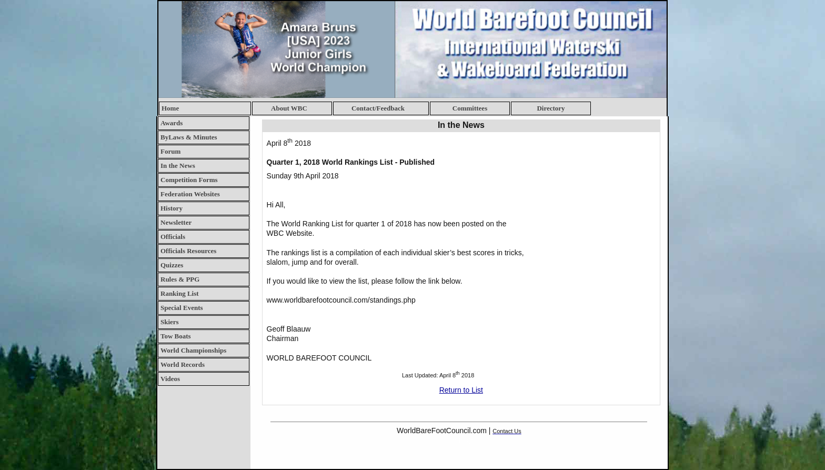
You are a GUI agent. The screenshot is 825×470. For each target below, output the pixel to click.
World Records (182, 364)
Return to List (461, 390)
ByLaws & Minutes (188, 137)
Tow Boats (175, 336)
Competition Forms (189, 180)
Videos (170, 379)
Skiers (169, 322)
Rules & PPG (179, 279)
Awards (171, 123)
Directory (551, 108)
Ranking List (179, 293)
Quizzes (171, 265)
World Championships (193, 350)
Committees (469, 108)
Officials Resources (188, 251)
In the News (177, 165)
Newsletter (176, 222)
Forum (170, 151)
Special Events (181, 308)
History (171, 208)
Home (170, 108)
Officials (172, 237)
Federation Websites (190, 194)
